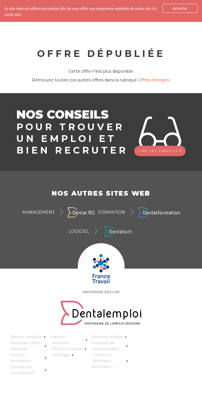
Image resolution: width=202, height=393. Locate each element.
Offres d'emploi (153, 78)
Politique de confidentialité (109, 344)
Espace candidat (28, 335)
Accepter (180, 6)
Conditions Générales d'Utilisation (109, 359)
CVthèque (62, 353)
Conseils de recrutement (28, 368)
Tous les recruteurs (28, 356)
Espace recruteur (69, 338)
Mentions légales (109, 335)
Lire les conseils (160, 148)
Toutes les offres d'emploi (28, 344)
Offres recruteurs (69, 347)
